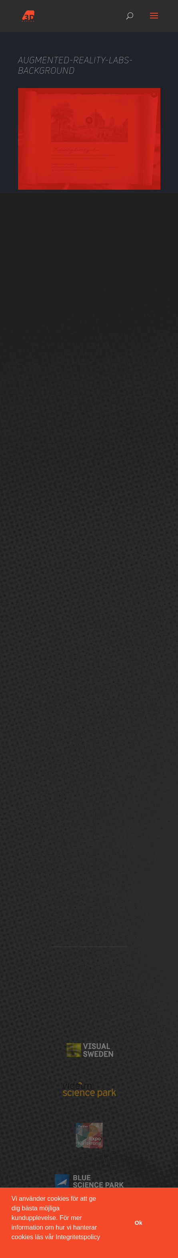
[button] (13, 1247)
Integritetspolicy (78, 1237)
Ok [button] (138, 1223)
